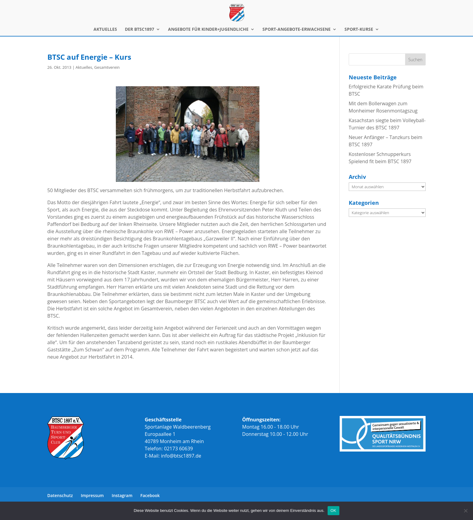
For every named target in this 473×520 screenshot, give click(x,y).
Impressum (92, 495)
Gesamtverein (107, 67)
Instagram (122, 495)
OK (333, 510)
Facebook (150, 495)
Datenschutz (60, 495)
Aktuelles (83, 67)
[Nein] (465, 511)
